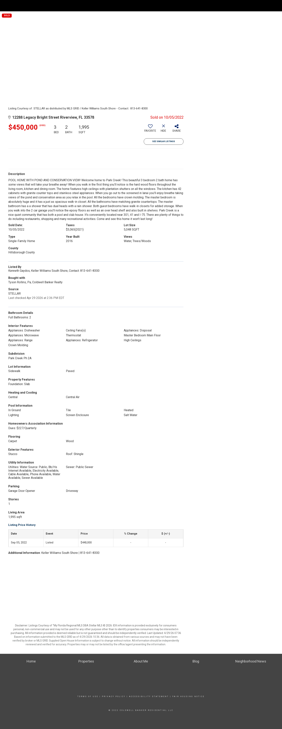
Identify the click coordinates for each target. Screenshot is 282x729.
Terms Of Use (87, 696)
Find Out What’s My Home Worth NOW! (234, 5)
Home (201, 5)
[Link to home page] (5, 5)
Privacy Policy (113, 696)
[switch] (150, 129)
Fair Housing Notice (188, 696)
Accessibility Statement (149, 696)
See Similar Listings (163, 141)
